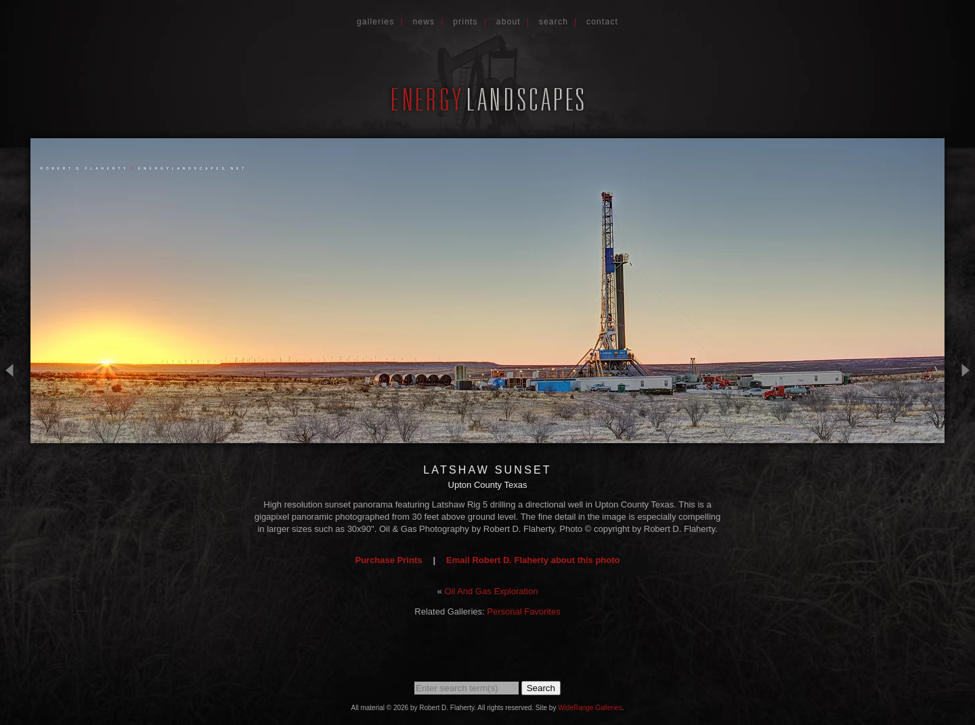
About (508, 21)
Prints (465, 21)
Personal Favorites (523, 611)
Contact (602, 21)
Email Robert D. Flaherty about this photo (533, 560)
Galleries (376, 21)
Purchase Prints (388, 560)
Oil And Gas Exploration (491, 591)
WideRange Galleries (590, 707)
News (423, 21)
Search (553, 21)
